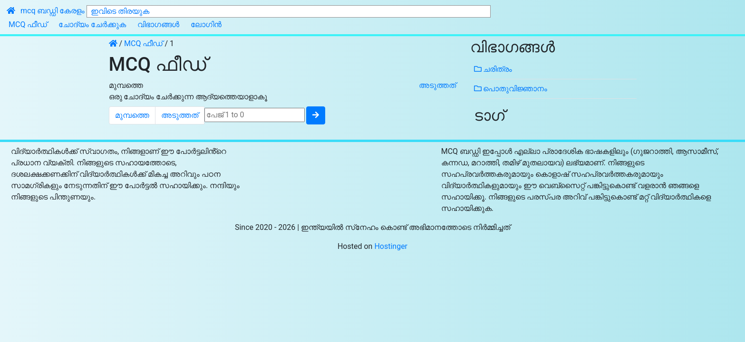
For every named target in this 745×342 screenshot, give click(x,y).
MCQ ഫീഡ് (28, 24)
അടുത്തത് (437, 85)
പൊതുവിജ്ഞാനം (511, 88)
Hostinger (390, 246)
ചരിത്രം (493, 69)
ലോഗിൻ (206, 24)
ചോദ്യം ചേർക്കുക (92, 24)
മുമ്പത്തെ (126, 85)
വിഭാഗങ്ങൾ (158, 24)
